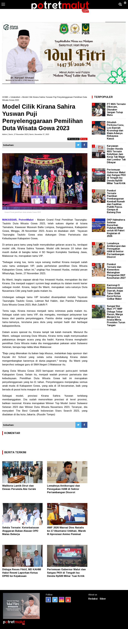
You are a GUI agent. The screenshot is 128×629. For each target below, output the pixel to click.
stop (83, 139)
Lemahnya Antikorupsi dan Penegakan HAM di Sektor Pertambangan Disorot (63, 489)
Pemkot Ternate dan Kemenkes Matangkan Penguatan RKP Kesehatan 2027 (116, 271)
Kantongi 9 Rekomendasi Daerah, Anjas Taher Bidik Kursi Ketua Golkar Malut (115, 292)
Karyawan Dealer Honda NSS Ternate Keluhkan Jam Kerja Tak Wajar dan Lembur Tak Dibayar (116, 154)
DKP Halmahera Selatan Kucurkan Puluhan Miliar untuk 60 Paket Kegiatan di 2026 (116, 227)
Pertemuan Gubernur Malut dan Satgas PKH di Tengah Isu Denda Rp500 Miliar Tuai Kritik (66, 572)
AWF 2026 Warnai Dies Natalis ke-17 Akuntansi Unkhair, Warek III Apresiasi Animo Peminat (66, 531)
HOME (5, 97)
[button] (125, 1)
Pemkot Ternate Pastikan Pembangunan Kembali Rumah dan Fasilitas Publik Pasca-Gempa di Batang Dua (116, 201)
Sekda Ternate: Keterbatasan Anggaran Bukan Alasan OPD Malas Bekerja (20, 531)
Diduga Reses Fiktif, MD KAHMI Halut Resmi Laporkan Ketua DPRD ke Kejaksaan (21, 572)
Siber (103, 598)
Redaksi (93, 598)
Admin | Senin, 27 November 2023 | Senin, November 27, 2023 (25, 134)
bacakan (73, 139)
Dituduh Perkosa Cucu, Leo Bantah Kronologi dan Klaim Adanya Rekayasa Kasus (115, 130)
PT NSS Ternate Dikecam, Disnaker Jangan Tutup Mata (116, 109)
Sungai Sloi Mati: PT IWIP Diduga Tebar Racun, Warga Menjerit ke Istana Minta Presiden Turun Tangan (116, 315)
